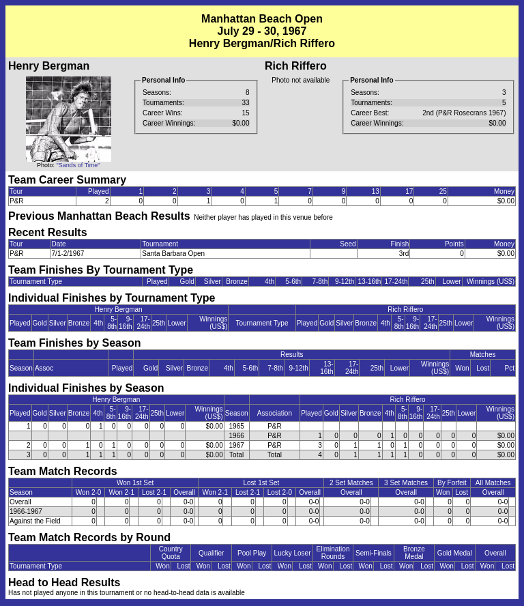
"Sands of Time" (78, 165)
